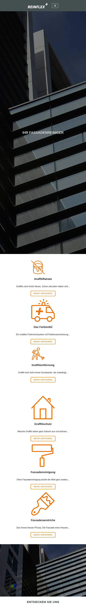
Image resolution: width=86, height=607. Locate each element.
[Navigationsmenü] (55, 5)
